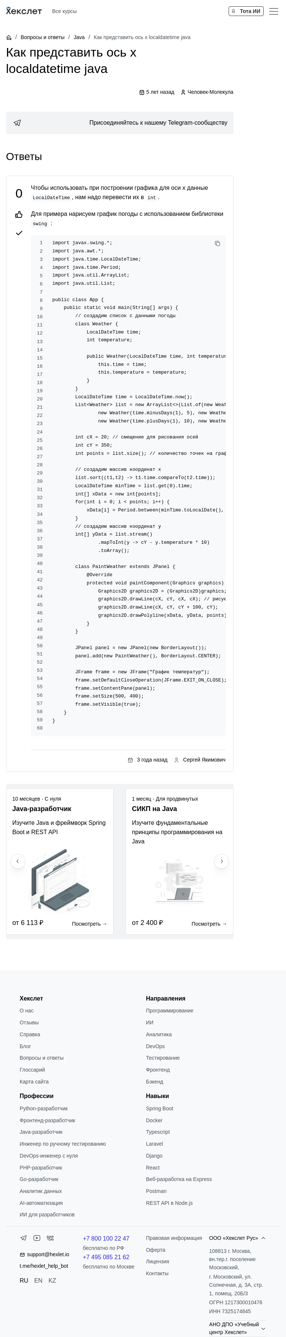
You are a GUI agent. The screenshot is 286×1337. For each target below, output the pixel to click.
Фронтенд (158, 1070)
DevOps (155, 1046)
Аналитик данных (41, 1191)
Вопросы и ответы (42, 37)
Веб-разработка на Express (179, 1179)
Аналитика (159, 1034)
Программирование (169, 1011)
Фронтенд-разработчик (47, 1120)
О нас (27, 1011)
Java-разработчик (41, 1132)
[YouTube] (37, 1239)
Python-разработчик (44, 1108)
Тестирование (163, 1058)
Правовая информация (174, 1238)
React (153, 1168)
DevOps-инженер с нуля (49, 1156)
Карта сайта (34, 1082)
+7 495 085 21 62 (106, 1257)
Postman (156, 1191)
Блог (25, 1046)
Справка (30, 1034)
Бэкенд (154, 1082)
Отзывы (29, 1022)
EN (38, 1280)
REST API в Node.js (169, 1203)
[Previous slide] (17, 861)
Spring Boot (159, 1108)
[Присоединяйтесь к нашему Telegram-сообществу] (119, 123)
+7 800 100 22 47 (106, 1238)
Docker (154, 1120)
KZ (52, 1280)
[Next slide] (221, 861)
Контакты (157, 1273)
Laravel (154, 1144)
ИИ (149, 1022)
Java (79, 37)
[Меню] (273, 11)
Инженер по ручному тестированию (63, 1144)
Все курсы (64, 11)
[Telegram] (23, 1239)
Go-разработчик (39, 1179)
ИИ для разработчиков (47, 1215)
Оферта (155, 1250)
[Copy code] (217, 243)
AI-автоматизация (41, 1203)
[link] (119, 123)
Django (154, 1156)
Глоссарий (32, 1070)
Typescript (158, 1132)
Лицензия (157, 1261)
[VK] (50, 1239)
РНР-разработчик (41, 1168)
